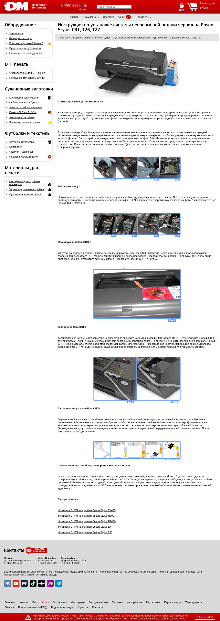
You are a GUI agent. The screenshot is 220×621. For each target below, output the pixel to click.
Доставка (108, 17)
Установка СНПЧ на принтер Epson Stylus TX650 (87, 510)
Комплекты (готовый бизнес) (26, 43)
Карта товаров (172, 602)
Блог (35, 602)
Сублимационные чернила (25, 194)
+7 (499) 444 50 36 (13, 563)
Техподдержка (193, 602)
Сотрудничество (98, 602)
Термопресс (16, 33)
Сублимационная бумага (24, 102)
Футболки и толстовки (22, 141)
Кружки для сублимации (23, 97)
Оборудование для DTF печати (27, 72)
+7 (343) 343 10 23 (69, 563)
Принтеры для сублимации (25, 48)
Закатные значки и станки (24, 122)
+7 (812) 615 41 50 (47, 563)
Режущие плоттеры (20, 38)
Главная (73, 17)
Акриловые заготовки (22, 117)
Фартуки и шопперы (21, 151)
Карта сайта (153, 602)
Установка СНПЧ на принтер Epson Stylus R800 (86, 515)
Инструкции (78, 602)
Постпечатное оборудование (26, 53)
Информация (134, 602)
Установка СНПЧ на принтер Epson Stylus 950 (85, 532)
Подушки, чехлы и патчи (23, 156)
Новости (23, 602)
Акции (121, 17)
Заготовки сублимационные (25, 107)
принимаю (205, 617)
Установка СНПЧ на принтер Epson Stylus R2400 (87, 521)
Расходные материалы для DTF (28, 77)
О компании (89, 17)
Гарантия (83, 607)
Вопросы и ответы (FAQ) (32, 607)
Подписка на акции (62, 607)
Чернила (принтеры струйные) (27, 189)
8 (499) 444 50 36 (74, 5)
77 (128, 17)
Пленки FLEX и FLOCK (23, 112)
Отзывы (9, 607)
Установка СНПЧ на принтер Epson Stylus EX (84, 526)
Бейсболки (15, 146)
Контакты (143, 17)
